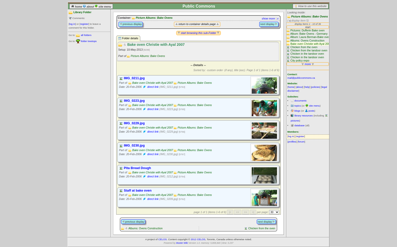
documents (300, 100)
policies (315, 87)
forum (301, 141)
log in (72, 24)
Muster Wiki (182, 243)
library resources (303, 115)
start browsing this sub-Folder (198, 32)
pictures (295, 120)
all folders (86, 35)
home (77, 6)
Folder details (128, 38)
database (299, 125)
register (84, 24)
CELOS (162, 239)
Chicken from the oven (261, 228)
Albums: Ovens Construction (144, 228)
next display (268, 24)
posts (311, 110)
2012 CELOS (198, 239)
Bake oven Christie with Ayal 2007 (152, 82)
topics (297, 105)
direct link (152, 86)
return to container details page (197, 24)
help (307, 87)
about (89, 6)
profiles (292, 141)
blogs (297, 110)
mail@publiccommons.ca (301, 77)
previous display (131, 24)
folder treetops (89, 41)
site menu (103, 6)
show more (268, 18)
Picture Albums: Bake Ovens (309, 16)
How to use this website (312, 6)
